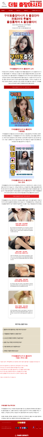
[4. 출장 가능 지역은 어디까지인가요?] (21, 342)
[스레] (16, 428)
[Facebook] (22, 428)
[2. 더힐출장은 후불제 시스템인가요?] (21, 334)
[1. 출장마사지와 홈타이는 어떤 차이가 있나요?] (21, 329)
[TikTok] (27, 428)
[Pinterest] (20, 428)
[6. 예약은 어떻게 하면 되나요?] (21, 351)
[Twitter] (25, 428)
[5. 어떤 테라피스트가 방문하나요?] (21, 347)
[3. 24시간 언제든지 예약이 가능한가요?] (21, 338)
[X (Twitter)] (37, 428)
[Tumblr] (18, 428)
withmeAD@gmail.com (7, 422)
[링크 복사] (40, 428)
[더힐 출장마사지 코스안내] (21, 196)
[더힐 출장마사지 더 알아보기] (21, 87)
